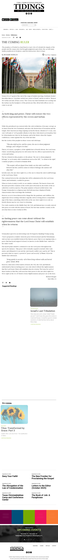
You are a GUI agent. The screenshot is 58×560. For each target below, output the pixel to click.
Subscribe (35, 545)
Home (3, 35)
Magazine (6, 29)
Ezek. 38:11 (15, 262)
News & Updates (37, 29)
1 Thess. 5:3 (44, 253)
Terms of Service (42, 558)
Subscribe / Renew (32, 22)
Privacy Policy (34, 558)
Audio (17, 29)
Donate (41, 545)
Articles (12, 29)
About (51, 29)
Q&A (27, 29)
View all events (29, 527)
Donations (24, 22)
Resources (22, 29)
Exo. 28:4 (36, 103)
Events (30, 29)
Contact (54, 545)
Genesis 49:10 (26, 161)
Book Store (45, 29)
